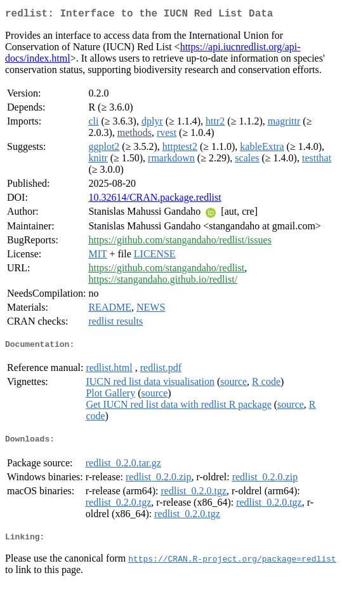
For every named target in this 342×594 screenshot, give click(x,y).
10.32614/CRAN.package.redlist (154, 199)
